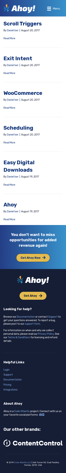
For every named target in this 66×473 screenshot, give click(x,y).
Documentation (26, 316)
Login (7, 369)
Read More (9, 38)
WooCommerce (23, 93)
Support (53, 316)
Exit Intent (18, 58)
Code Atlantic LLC (22, 462)
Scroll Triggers (23, 23)
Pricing (7, 384)
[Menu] (53, 8)
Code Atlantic (22, 411)
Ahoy (10, 205)
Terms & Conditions (19, 337)
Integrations (11, 389)
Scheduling (18, 128)
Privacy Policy (46, 333)
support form (32, 323)
